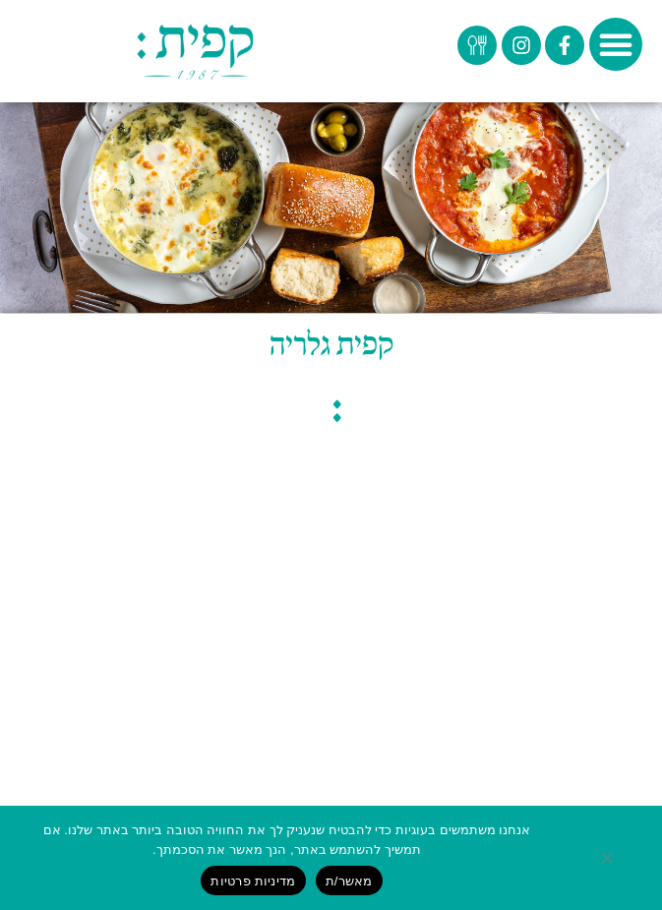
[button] (615, 44)
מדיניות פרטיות (253, 881)
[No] (622, 858)
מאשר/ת (349, 881)
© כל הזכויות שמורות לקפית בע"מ (331, 609)
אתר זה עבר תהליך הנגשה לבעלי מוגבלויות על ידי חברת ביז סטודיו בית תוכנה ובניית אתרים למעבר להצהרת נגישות (331, 745)
